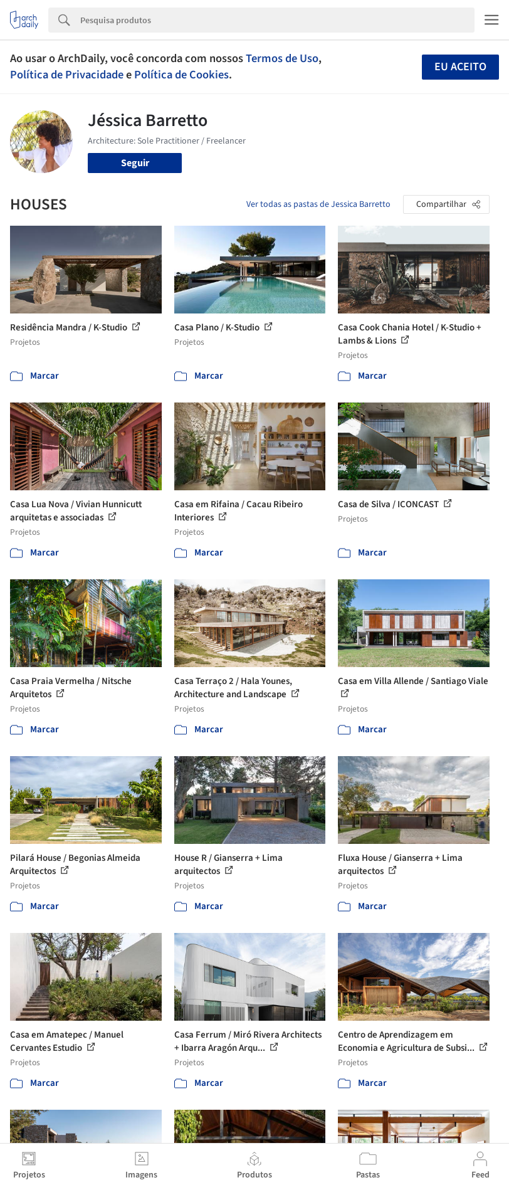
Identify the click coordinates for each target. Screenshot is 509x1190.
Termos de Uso (282, 58)
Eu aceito (460, 67)
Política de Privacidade (66, 74)
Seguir (135, 163)
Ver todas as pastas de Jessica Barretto (318, 204)
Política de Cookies (181, 74)
